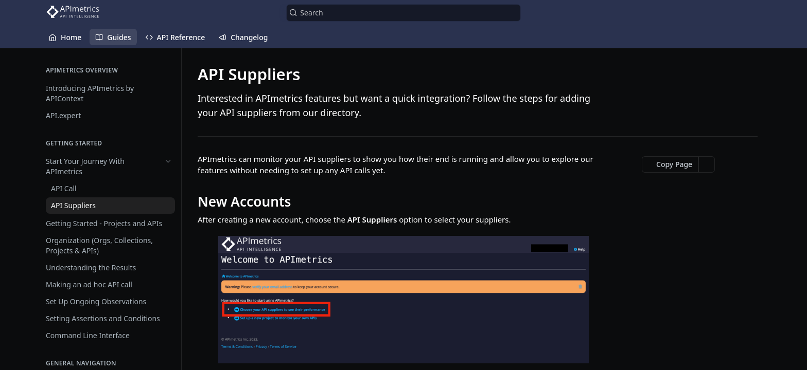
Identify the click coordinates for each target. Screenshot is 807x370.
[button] (403, 299)
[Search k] (403, 13)
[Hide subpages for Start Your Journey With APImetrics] (168, 161)
